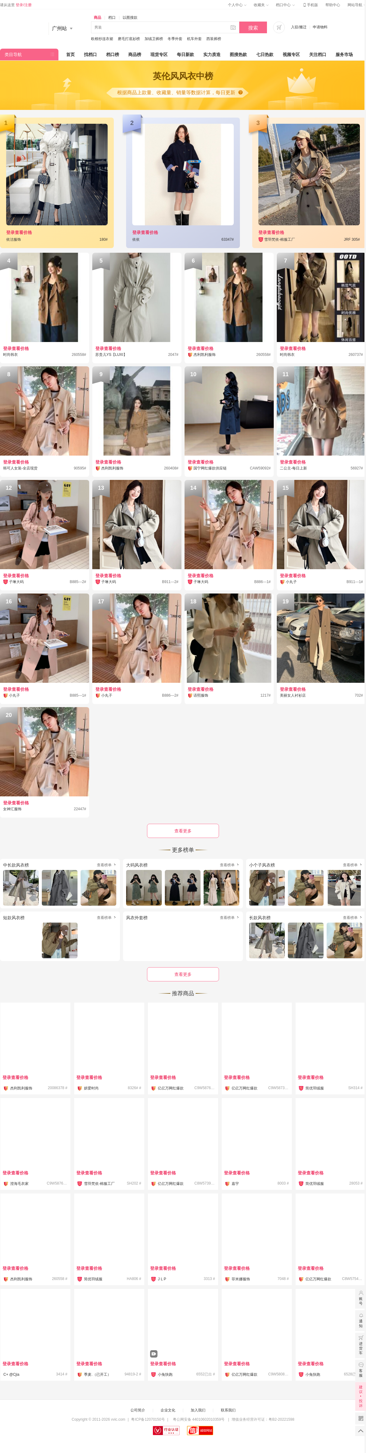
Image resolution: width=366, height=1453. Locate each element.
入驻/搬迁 (299, 27)
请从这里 (16, 5)
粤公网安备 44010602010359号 (198, 1419)
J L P (162, 1279)
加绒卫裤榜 (154, 39)
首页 (70, 54)
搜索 (253, 27)
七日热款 (264, 54)
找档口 (90, 54)
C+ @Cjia (11, 1374)
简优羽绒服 (314, 1088)
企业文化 (168, 1410)
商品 (97, 17)
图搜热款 (238, 54)
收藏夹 (261, 5)
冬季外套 (175, 39)
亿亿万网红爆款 (171, 1088)
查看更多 (183, 974)
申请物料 (320, 27)
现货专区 (159, 54)
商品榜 (134, 54)
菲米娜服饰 (241, 1279)
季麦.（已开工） (97, 1374)
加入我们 (198, 1410)
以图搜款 (130, 17)
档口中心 (285, 5)
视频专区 (291, 54)
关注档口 (317, 54)
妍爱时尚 (91, 1088)
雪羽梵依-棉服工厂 (99, 1183)
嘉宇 (235, 1183)
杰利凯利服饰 (21, 1088)
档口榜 (112, 54)
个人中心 (237, 5)
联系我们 (228, 1410)
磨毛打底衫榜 (129, 39)
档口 (112, 17)
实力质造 (212, 54)
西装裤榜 (213, 39)
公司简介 (137, 1410)
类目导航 (13, 54)
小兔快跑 (165, 1374)
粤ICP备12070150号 (148, 1419)
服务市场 (344, 54)
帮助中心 (332, 5)
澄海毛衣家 (19, 1183)
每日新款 (185, 54)
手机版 (310, 5)
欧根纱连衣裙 (102, 39)
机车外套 (194, 39)
